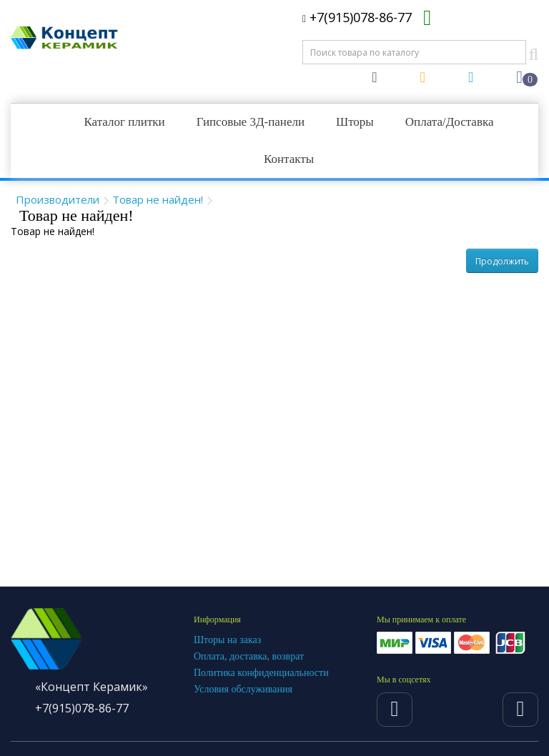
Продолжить (502, 261)
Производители (57, 199)
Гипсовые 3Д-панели (251, 122)
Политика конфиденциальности (261, 672)
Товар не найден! (157, 199)
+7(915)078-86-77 (357, 17)
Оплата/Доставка (449, 122)
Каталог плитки (124, 122)
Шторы (355, 122)
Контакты (289, 159)
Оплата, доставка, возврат (249, 656)
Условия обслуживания (243, 689)
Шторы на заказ (227, 640)
